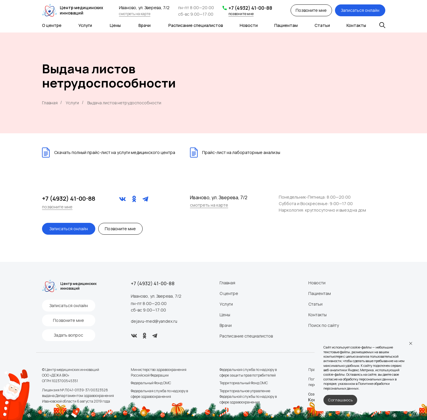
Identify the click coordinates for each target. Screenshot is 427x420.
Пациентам (286, 25)
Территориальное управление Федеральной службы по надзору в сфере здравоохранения (248, 396)
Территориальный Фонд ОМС (244, 382)
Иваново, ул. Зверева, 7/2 (156, 296)
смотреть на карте (134, 13)
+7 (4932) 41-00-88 (250, 8)
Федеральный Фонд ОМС (151, 382)
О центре (52, 25)
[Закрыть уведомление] (411, 343)
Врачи (144, 25)
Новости (249, 25)
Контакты (356, 25)
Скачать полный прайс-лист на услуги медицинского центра (114, 152)
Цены (115, 25)
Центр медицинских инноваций (81, 10)
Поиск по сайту (323, 325)
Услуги (85, 25)
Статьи (322, 25)
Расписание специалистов (195, 25)
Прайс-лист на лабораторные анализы (241, 152)
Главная (50, 103)
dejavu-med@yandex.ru (154, 321)
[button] (311, 10)
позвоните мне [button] (241, 13)
